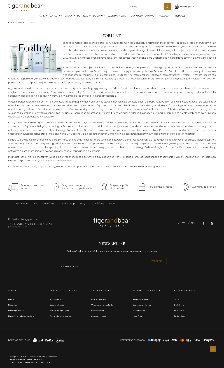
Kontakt (113, 203)
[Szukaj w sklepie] (146, 6)
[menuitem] (42, 16)
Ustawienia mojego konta (102, 305)
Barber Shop (68, 203)
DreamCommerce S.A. (41, 362)
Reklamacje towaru (141, 300)
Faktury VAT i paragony (59, 311)
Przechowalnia (97, 311)
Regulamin (13, 305)
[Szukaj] (167, 6)
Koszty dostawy (56, 300)
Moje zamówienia (98, 300)
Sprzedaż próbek (98, 316)
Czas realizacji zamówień (60, 316)
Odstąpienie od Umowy (142, 305)
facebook (204, 223)
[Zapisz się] (156, 261)
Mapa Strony (138, 316)
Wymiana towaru (140, 311)
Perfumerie (22, 203)
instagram (212, 223)
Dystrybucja (179, 305)
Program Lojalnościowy (92, 203)
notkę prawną (75, 266)
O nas (176, 300)
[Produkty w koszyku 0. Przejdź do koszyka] (184, 7)
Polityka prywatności (16, 311)
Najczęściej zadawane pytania (21, 316)
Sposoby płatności (57, 305)
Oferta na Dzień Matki (44, 203)
